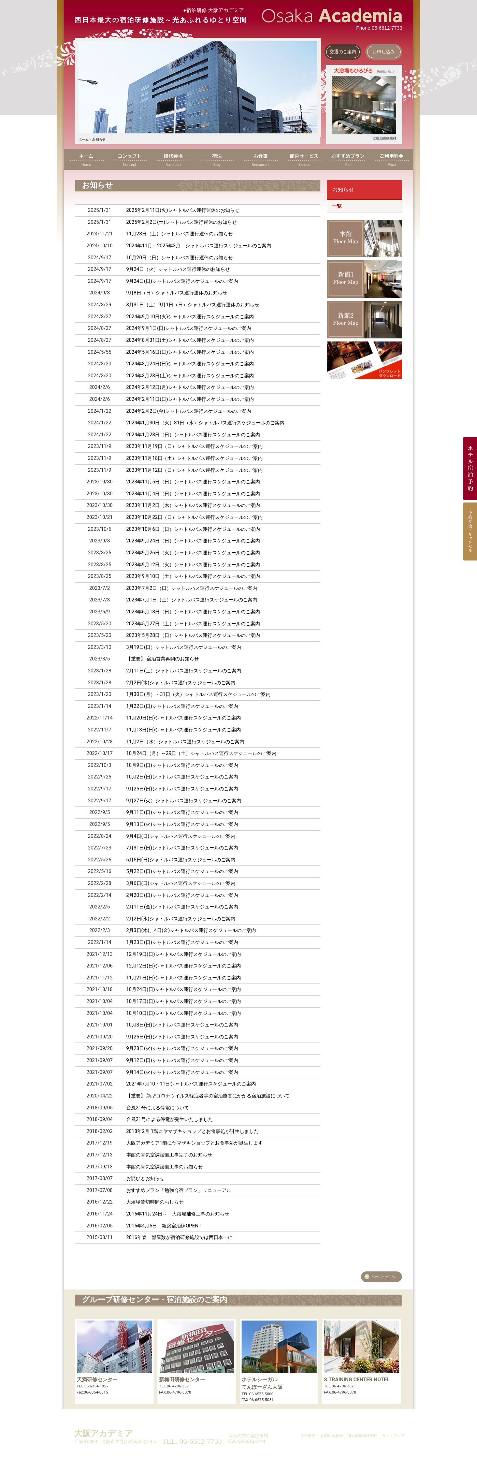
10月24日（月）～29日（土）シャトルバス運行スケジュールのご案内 (201, 753)
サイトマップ (393, 1435)
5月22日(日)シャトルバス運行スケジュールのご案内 (182, 871)
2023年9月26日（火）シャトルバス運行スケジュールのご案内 (193, 553)
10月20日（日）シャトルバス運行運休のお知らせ (179, 258)
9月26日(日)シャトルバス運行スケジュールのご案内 (182, 1037)
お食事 (260, 159)
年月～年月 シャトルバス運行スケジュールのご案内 (198, 246)
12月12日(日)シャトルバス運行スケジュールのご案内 (183, 966)
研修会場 (173, 159)
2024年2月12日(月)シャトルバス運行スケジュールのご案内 (190, 387)
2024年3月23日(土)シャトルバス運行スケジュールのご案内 (190, 376)
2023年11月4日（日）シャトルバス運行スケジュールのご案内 (193, 494)
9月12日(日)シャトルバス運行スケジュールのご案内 (182, 1060)
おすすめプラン (348, 159)
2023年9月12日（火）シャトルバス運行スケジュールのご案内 (193, 565)
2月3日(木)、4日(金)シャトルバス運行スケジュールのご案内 (191, 930)
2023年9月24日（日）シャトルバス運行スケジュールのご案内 (193, 541)
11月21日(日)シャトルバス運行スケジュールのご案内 (183, 978)
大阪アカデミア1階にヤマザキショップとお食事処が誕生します (194, 1143)
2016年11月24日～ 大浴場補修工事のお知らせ (178, 1214)
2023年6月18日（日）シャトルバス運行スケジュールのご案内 (193, 612)
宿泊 (216, 159)
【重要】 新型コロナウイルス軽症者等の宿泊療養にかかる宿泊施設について (208, 1096)
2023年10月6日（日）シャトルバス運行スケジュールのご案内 (193, 529)
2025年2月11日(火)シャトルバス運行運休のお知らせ (183, 210)
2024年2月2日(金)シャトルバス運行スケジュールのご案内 (188, 411)
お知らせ (99, 139)
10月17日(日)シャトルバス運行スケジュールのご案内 (183, 1001)
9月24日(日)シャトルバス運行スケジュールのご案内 (182, 281)
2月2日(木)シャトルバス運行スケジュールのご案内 (180, 683)
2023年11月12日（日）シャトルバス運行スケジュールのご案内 (194, 470)
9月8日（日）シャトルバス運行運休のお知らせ (176, 293)
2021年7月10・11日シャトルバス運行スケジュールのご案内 (191, 1084)
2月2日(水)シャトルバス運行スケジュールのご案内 (180, 919)
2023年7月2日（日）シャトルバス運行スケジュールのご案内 (192, 588)
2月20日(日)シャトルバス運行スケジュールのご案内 (182, 895)
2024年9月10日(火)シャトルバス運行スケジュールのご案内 (190, 317)
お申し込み (384, 51)
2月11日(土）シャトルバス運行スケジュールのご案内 (183, 671)
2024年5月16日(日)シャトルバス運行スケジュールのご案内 (190, 352)
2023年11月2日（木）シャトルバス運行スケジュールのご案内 (193, 505)
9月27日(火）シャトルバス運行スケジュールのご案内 (183, 801)
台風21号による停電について (157, 1108)
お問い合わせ (331, 1435)
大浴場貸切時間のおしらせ (155, 1202)
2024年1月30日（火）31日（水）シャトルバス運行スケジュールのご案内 (205, 423)
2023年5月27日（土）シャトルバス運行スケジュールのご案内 (193, 624)
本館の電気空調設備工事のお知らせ (164, 1167)
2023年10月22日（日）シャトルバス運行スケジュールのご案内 (194, 517)
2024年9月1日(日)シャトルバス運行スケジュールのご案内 (188, 328)
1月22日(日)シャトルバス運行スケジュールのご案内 (182, 706)
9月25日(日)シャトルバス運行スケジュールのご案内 (182, 789)
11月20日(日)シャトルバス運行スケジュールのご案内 (183, 718)
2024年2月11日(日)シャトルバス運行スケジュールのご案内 (190, 399)
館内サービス (304, 159)
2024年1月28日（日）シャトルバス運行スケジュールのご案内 (193, 435)
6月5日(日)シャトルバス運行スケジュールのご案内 (180, 860)
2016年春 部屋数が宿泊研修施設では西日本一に (179, 1237)
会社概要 (308, 1435)
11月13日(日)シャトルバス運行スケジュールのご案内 (183, 730)
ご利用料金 (391, 159)
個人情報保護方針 (362, 1435)
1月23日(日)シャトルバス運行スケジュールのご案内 (182, 942)
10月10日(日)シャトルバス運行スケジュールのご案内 (183, 1013)
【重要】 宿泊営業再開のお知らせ (162, 659)
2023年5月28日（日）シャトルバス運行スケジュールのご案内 (193, 635)
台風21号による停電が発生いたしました (169, 1119)
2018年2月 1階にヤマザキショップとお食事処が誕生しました (192, 1131)
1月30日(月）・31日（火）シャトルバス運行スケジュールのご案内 (198, 694)
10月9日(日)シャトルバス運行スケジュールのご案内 (182, 765)
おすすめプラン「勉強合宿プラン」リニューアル (178, 1190)
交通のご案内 (343, 51)
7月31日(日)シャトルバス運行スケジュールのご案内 (182, 848)
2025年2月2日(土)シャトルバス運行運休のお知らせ (181, 222)
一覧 (337, 206)
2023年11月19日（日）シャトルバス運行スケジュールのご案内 (194, 446)
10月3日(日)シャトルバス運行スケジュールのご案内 (182, 1025)
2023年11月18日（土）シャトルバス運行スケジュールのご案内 (194, 458)
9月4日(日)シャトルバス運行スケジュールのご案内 (180, 836)
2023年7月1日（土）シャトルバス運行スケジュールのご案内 (192, 600)
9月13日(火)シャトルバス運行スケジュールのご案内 (182, 824)
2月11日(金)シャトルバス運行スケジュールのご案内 (182, 907)
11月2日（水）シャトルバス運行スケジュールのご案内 (185, 742)
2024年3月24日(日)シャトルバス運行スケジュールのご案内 (190, 364)
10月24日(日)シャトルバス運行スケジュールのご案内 (183, 989)
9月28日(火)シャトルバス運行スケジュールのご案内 (182, 1048)
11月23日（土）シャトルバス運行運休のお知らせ (179, 234)
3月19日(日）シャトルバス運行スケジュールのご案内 (183, 647)
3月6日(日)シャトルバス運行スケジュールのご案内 (180, 883)
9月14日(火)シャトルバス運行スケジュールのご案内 (182, 1072)
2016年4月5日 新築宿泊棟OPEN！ (164, 1226)
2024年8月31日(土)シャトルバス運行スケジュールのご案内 (190, 340)
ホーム (83, 139)
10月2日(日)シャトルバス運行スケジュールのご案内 (182, 777)
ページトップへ (383, 1277)
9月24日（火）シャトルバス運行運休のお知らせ (178, 269)
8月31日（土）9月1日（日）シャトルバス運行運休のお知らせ (192, 305)
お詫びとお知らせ (145, 1178)
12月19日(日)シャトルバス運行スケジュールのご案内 (183, 954)
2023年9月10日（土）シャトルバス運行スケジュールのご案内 (193, 576)
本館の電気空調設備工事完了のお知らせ (169, 1155)
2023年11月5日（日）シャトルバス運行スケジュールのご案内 (193, 482)
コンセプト (129, 159)
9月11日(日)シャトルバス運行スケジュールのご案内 (182, 812)
